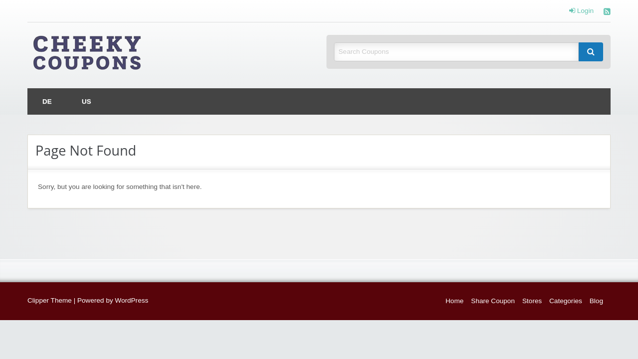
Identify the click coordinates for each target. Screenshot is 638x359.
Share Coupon (493, 301)
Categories (565, 301)
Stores (532, 301)
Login (581, 10)
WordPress (132, 300)
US (86, 101)
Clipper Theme (49, 300)
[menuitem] (47, 101)
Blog (596, 301)
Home (455, 301)
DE (47, 101)
